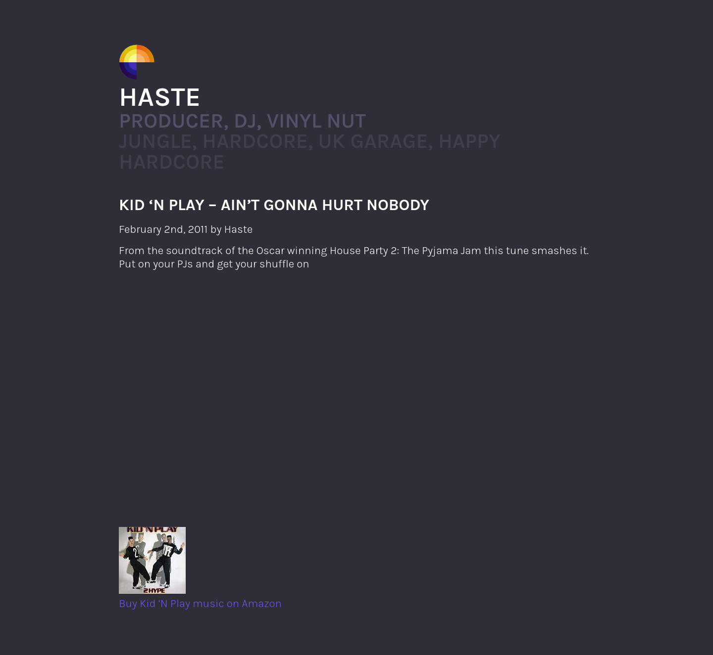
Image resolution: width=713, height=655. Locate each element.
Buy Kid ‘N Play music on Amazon (200, 596)
